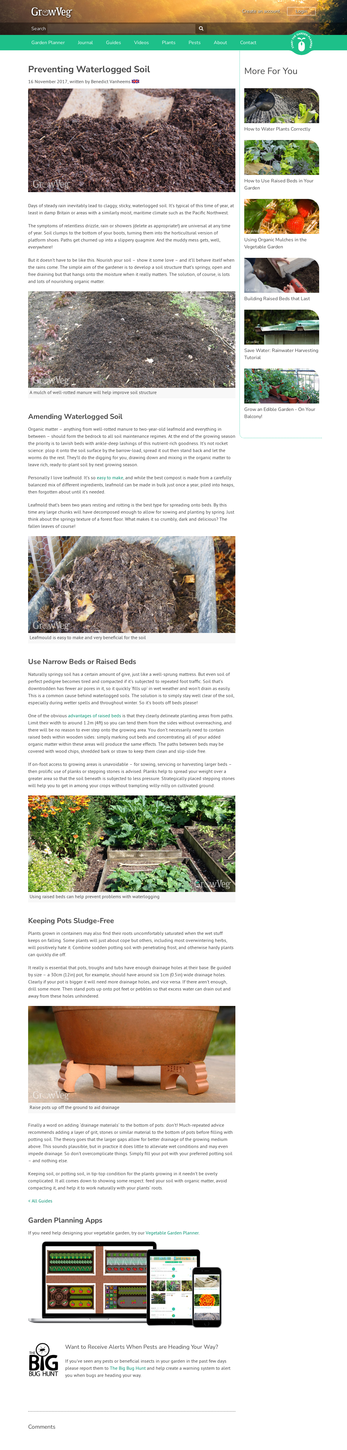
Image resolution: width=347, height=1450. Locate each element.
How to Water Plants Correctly (277, 129)
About (220, 42)
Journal (85, 42)
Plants (169, 42)
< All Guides (40, 1201)
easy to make (110, 478)
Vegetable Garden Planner (172, 1233)
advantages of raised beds (94, 716)
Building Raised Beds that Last (277, 298)
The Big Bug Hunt (128, 1369)
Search (38, 28)
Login (301, 11)
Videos (141, 42)
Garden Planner (48, 42)
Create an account (261, 11)
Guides (113, 42)
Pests (195, 42)
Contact (248, 42)
